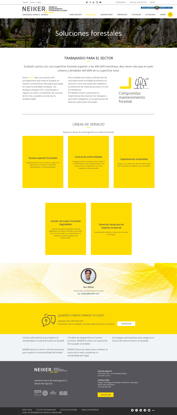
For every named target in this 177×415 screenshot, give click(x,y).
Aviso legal (27, 410)
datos (31, 77)
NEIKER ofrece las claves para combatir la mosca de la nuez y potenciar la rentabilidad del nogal (87, 352)
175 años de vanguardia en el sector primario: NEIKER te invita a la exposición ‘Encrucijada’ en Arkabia (87, 340)
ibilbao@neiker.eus (90, 293)
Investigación (75, 14)
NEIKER (162, 14)
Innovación (122, 14)
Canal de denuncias (90, 410)
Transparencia (120, 2)
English (39, 2)
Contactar (126, 324)
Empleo (152, 2)
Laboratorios (106, 14)
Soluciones (91, 14)
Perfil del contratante (138, 2)
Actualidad (150, 14)
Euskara (32, 2)
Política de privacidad (46, 410)
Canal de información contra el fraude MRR (42, 412)
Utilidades (136, 14)
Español (25, 2)
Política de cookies (68, 410)
